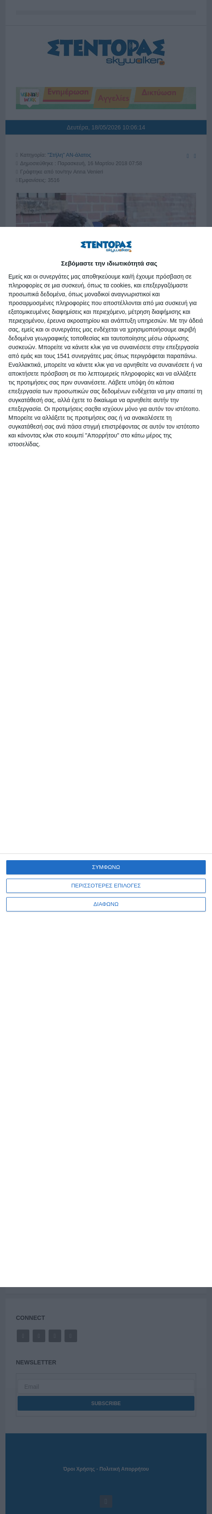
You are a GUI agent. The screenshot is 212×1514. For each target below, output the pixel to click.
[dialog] (106, 757)
